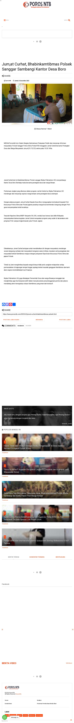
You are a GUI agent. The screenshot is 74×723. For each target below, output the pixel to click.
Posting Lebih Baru (11, 319)
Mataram (32, 715)
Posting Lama (65, 319)
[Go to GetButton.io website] (5, 721)
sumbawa (39, 715)
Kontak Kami (8, 703)
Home (6, 700)
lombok (25, 715)
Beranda (39, 319)
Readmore (5, 452)
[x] (2, 629)
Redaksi (39, 700)
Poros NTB (18, 694)
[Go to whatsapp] (4, 717)
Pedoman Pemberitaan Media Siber (47, 703)
